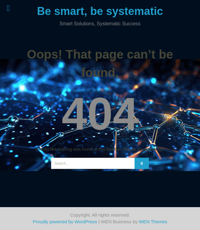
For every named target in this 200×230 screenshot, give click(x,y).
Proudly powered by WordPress (65, 221)
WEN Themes (153, 221)
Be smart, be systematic (100, 11)
